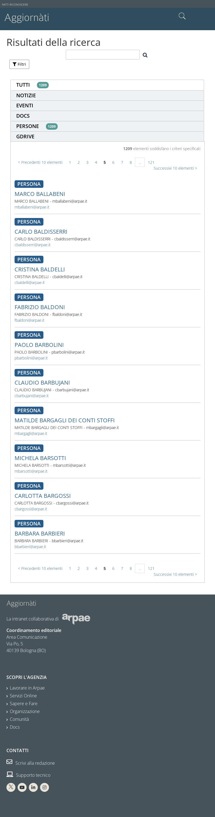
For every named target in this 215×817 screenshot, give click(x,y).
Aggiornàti (26, 17)
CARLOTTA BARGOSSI (43, 495)
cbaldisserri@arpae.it (33, 244)
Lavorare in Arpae (27, 688)
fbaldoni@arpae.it (30, 320)
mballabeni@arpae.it (32, 207)
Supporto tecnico (28, 775)
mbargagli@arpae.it (31, 433)
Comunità (19, 719)
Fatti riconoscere (15, 4)
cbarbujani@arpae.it (32, 395)
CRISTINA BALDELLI (40, 269)
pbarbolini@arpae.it (31, 358)
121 (151, 162)
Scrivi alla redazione (30, 763)
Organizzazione (25, 711)
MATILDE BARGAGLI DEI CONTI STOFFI (65, 420)
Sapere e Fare (24, 703)
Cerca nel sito (182, 16)
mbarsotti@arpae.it (31, 471)
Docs (15, 727)
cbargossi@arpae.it (31, 508)
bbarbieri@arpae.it (30, 546)
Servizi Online (23, 696)
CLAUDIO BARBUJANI (42, 382)
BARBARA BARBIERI (40, 533)
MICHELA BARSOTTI (40, 458)
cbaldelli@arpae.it (30, 282)
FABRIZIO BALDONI (40, 307)
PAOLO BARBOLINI (39, 345)
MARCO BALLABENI (40, 194)
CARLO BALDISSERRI (41, 231)
